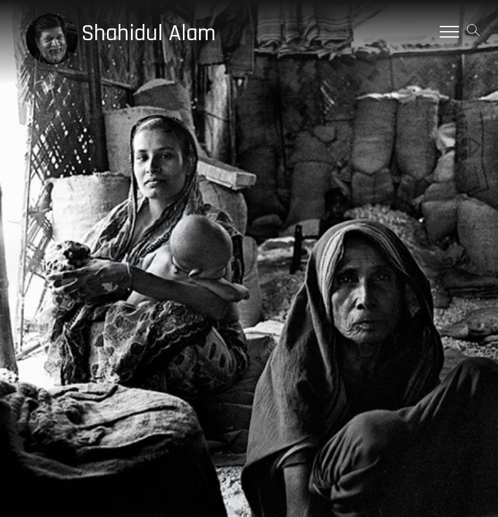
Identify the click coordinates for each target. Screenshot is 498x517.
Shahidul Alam (148, 33)
